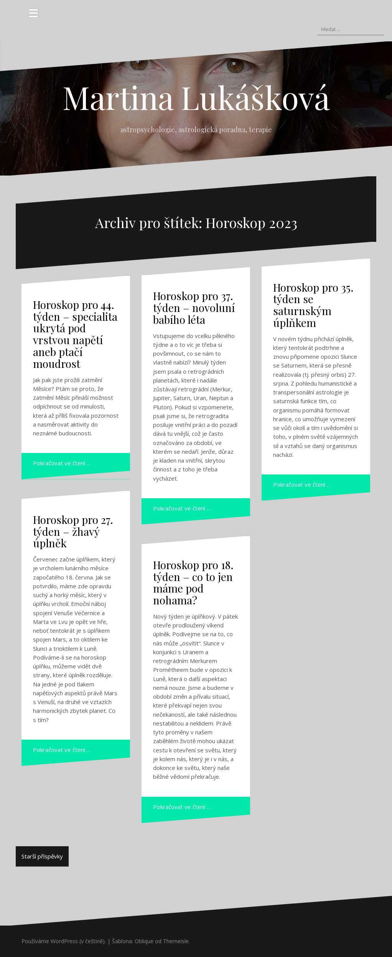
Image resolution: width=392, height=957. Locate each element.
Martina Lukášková (196, 97)
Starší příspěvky (42, 856)
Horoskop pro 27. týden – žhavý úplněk (73, 531)
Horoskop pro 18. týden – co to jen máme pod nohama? (193, 582)
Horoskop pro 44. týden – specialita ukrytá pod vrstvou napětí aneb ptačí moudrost (75, 334)
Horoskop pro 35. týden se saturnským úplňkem (313, 305)
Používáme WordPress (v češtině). (63, 941)
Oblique (144, 941)
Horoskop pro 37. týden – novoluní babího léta (194, 308)
